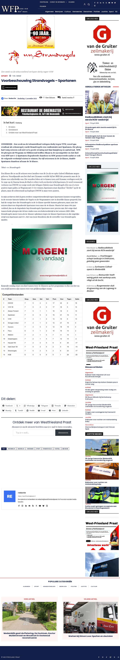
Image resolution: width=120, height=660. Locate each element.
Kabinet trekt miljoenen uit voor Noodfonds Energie (97, 376)
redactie (12, 98)
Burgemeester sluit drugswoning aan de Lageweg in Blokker (101, 288)
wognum (65, 449)
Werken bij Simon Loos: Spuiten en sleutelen (90, 636)
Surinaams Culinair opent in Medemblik (99, 268)
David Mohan (92, 256)
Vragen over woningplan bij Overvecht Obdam (100, 413)
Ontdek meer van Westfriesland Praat (23, 133)
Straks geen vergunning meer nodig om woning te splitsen (100, 391)
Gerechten (89, 425)
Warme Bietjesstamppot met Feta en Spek (100, 428)
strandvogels (47, 449)
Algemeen (89, 372)
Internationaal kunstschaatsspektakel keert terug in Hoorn (101, 154)
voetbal (57, 449)
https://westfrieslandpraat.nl (26, 496)
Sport (4, 76)
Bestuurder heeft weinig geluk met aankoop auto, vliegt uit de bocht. (101, 277)
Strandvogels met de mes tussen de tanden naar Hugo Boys (100, 137)
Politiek (88, 380)
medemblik (11, 449)
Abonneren (63, 432)
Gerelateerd (13, 130)
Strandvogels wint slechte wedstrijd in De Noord (100, 128)
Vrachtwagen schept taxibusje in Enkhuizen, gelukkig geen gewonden (100, 258)
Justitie (88, 402)
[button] (88, 4)
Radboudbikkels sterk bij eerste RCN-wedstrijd (98, 118)
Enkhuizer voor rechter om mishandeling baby (101, 420)
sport (38, 449)
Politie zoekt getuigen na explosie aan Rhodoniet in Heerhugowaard (100, 507)
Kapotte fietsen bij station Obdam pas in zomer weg (101, 383)
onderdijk (21, 449)
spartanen (30, 449)
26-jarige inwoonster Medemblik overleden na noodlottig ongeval (98, 405)
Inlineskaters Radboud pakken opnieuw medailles (101, 145)
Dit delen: (12, 127)
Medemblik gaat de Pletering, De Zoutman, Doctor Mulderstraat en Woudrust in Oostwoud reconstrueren (29, 635)
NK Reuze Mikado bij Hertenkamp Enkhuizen (98, 398)
